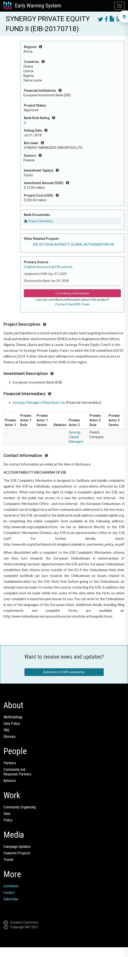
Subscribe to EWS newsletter (64, 672)
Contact (9, 892)
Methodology (12, 717)
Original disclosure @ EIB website (48, 267)
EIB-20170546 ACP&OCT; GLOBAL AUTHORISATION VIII (73, 244)
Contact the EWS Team (72, 304)
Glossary (9, 736)
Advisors (9, 780)
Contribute (11, 886)
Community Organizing (19, 807)
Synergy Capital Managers (76, 436)
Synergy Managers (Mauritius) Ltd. (39, 402)
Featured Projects (16, 853)
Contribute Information (72, 293)
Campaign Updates (17, 846)
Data (6, 813)
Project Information (39, 221)
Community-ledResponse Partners (17, 771)
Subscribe (10, 899)
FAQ (6, 730)
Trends (8, 859)
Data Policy (11, 723)
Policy (8, 820)
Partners (9, 763)
